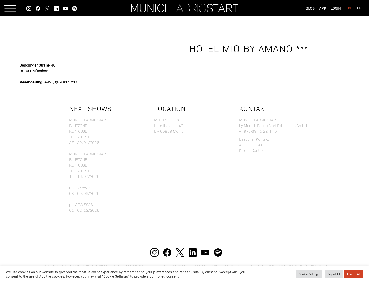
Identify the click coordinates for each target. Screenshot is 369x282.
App (322, 8)
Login (336, 8)
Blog (310, 8)
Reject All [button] (333, 274)
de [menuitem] (350, 7)
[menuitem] (350, 7)
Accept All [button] (353, 274)
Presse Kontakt (252, 150)
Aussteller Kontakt (254, 144)
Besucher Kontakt (254, 139)
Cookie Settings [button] (309, 274)
